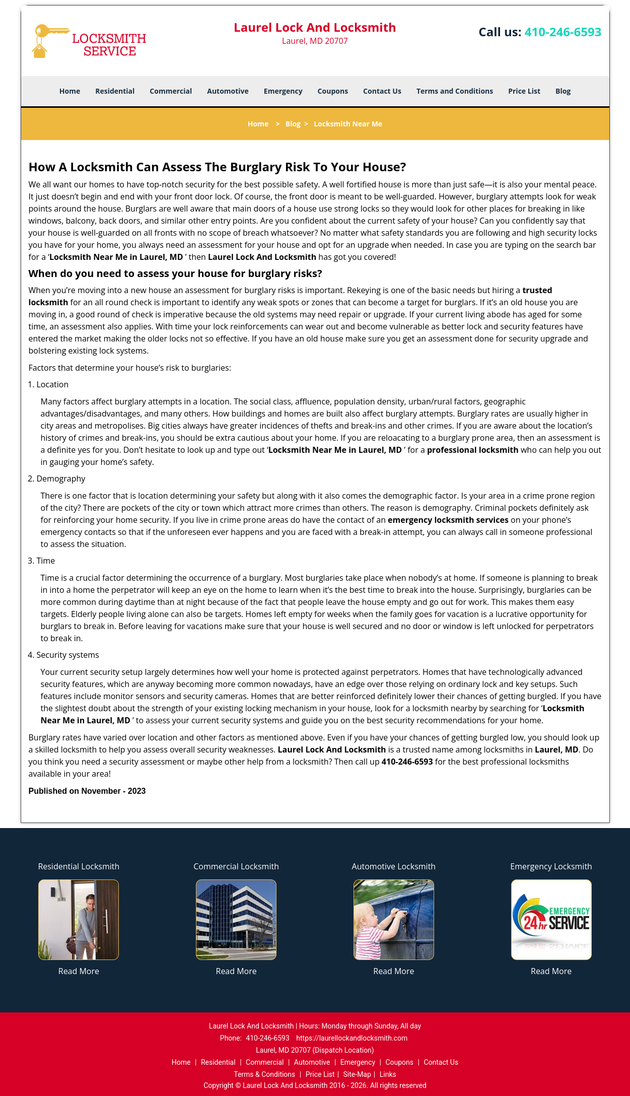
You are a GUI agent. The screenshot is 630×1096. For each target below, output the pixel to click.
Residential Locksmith (78, 866)
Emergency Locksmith (551, 866)
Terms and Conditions (454, 91)
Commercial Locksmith (236, 866)
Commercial (171, 91)
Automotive (228, 91)
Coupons (333, 91)
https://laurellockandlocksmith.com (351, 1038)
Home (69, 91)
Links (388, 1074)
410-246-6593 (563, 31)
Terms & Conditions (264, 1074)
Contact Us (382, 91)
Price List (524, 91)
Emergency (283, 91)
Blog (563, 91)
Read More (78, 971)
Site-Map (357, 1074)
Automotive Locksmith (394, 866)
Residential (114, 91)
